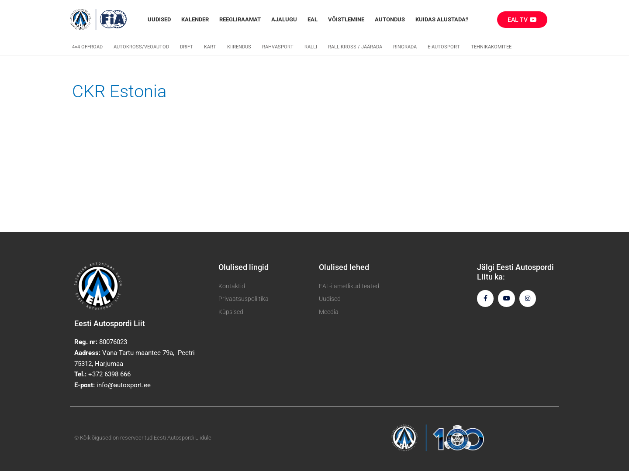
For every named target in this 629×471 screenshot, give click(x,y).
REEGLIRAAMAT (240, 19)
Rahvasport (278, 47)
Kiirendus (239, 47)
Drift (186, 47)
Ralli (310, 47)
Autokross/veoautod (141, 47)
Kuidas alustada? (441, 19)
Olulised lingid (243, 267)
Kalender (195, 19)
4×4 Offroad (87, 47)
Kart (210, 47)
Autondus (390, 19)
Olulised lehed (344, 267)
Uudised (159, 19)
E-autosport (444, 47)
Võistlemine (346, 19)
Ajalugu (284, 19)
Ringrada (405, 47)
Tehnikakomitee (491, 47)
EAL (313, 19)
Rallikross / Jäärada (355, 47)
